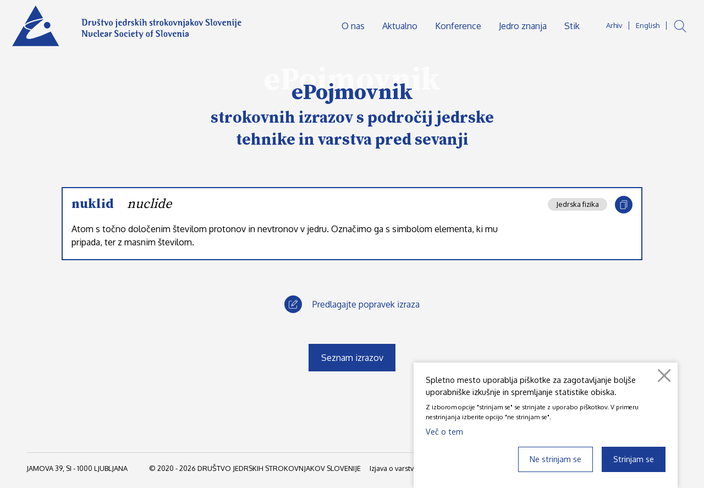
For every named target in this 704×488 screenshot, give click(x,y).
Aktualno (399, 25)
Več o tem (444, 431)
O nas (353, 25)
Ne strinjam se (555, 459)
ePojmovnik (352, 92)
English (647, 25)
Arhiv (614, 25)
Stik (572, 25)
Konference (458, 25)
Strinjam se (633, 459)
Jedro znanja (523, 25)
